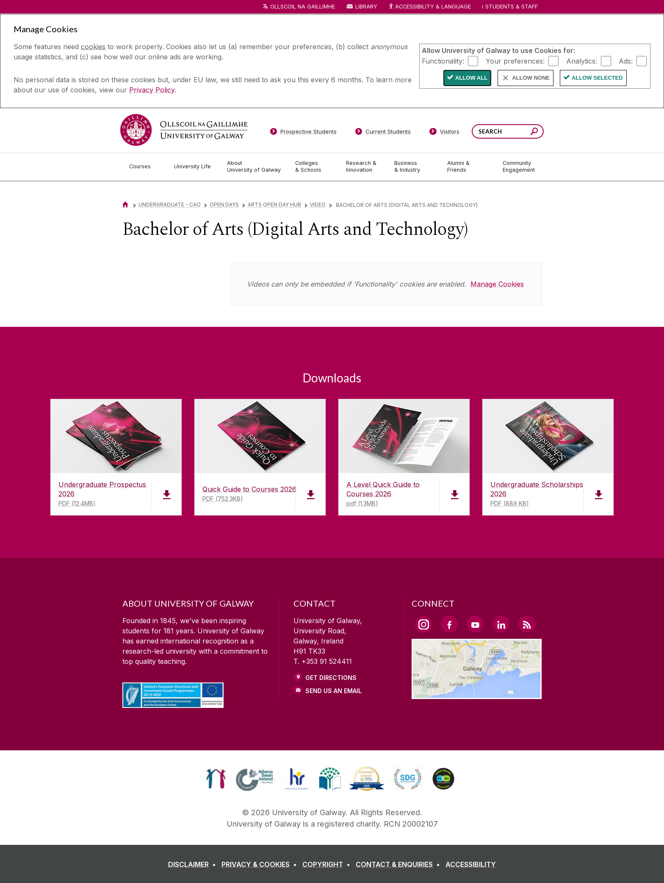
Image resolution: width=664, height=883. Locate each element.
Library (366, 6)
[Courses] (144, 166)
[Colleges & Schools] (313, 166)
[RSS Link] (526, 624)
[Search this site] (534, 132)
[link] (215, 778)
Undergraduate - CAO (169, 204)
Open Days (224, 204)
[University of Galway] (183, 130)
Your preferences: (515, 60)
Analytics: (581, 60)
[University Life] (193, 166)
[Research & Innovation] (363, 166)
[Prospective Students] (303, 133)
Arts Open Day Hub (274, 204)
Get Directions (331, 677)
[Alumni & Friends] (468, 166)
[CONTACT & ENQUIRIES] (399, 864)
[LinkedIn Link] (500, 624)
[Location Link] (477, 694)
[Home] (125, 204)
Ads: (626, 60)
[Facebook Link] (449, 624)
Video (318, 204)
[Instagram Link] (423, 624)
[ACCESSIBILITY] (470, 864)
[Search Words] (508, 131)
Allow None (531, 78)
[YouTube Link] (475, 624)
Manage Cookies (497, 284)
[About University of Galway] (254, 166)
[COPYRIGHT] (328, 864)
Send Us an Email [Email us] (333, 690)
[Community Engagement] (519, 166)
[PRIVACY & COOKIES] (260, 864)
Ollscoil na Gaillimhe (302, 6)
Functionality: (443, 60)
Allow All (471, 78)
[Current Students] (383, 133)
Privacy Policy (151, 90)
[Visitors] (444, 133)
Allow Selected (597, 78)
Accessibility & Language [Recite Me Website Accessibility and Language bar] (429, 7)
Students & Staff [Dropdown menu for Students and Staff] (511, 6)
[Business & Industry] (413, 166)
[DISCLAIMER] (193, 864)
